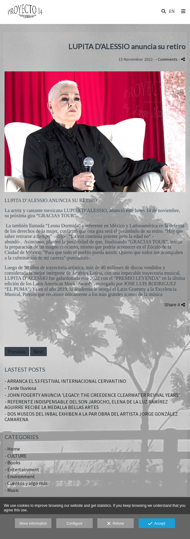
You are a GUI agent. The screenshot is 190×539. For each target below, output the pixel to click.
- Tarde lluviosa (20, 388)
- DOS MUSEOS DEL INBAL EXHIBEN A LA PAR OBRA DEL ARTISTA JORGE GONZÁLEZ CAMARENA (91, 416)
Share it (174, 304)
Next (38, 351)
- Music (12, 490)
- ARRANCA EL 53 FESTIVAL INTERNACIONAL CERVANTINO (65, 381)
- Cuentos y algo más (26, 483)
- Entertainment (22, 469)
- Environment (20, 476)
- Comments (167, 59)
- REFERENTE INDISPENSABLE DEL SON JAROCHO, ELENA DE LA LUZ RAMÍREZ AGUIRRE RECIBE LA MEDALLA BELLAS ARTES (86, 404)
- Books (12, 462)
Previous (17, 351)
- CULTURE (16, 456)
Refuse (115, 523)
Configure (74, 523)
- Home (12, 449)
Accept (156, 523)
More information (33, 523)
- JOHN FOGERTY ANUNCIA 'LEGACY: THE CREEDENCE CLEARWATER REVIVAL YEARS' (92, 395)
